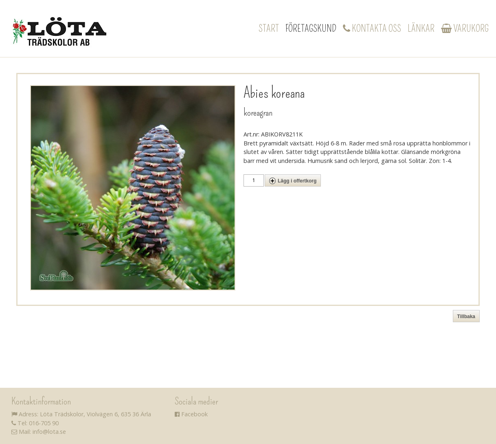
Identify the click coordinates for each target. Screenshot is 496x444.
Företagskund (310, 28)
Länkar (421, 28)
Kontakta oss (372, 28)
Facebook (191, 414)
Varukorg (465, 28)
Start (269, 28)
